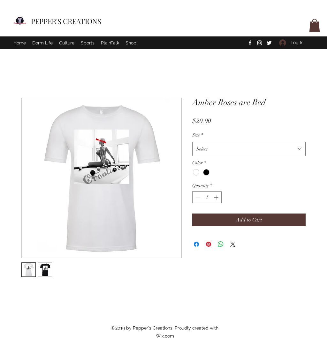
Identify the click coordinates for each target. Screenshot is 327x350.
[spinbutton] (207, 197)
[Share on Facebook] (196, 244)
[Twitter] (269, 43)
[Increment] (217, 197)
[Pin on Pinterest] (208, 244)
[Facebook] (250, 43)
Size (197, 135)
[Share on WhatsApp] (220, 244)
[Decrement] (197, 197)
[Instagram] (259, 43)
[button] (314, 25)
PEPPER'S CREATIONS (66, 21)
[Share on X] (233, 244)
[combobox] (249, 149)
